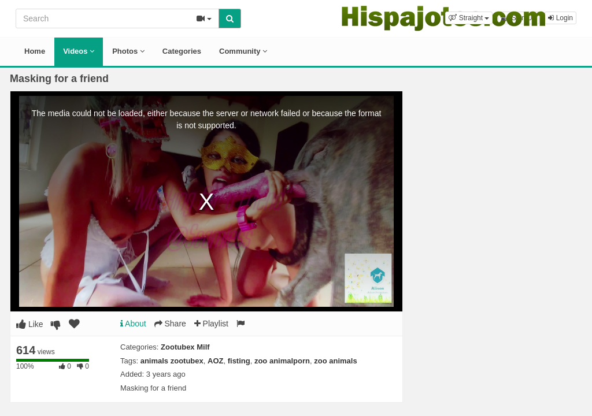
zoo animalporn (282, 360)
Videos (78, 51)
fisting (239, 360)
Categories (181, 51)
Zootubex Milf (185, 347)
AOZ (215, 360)
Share (170, 323)
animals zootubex (172, 360)
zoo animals (335, 360)
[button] (469, 18)
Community (243, 51)
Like (29, 324)
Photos (128, 51)
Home (34, 51)
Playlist (211, 323)
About (133, 323)
